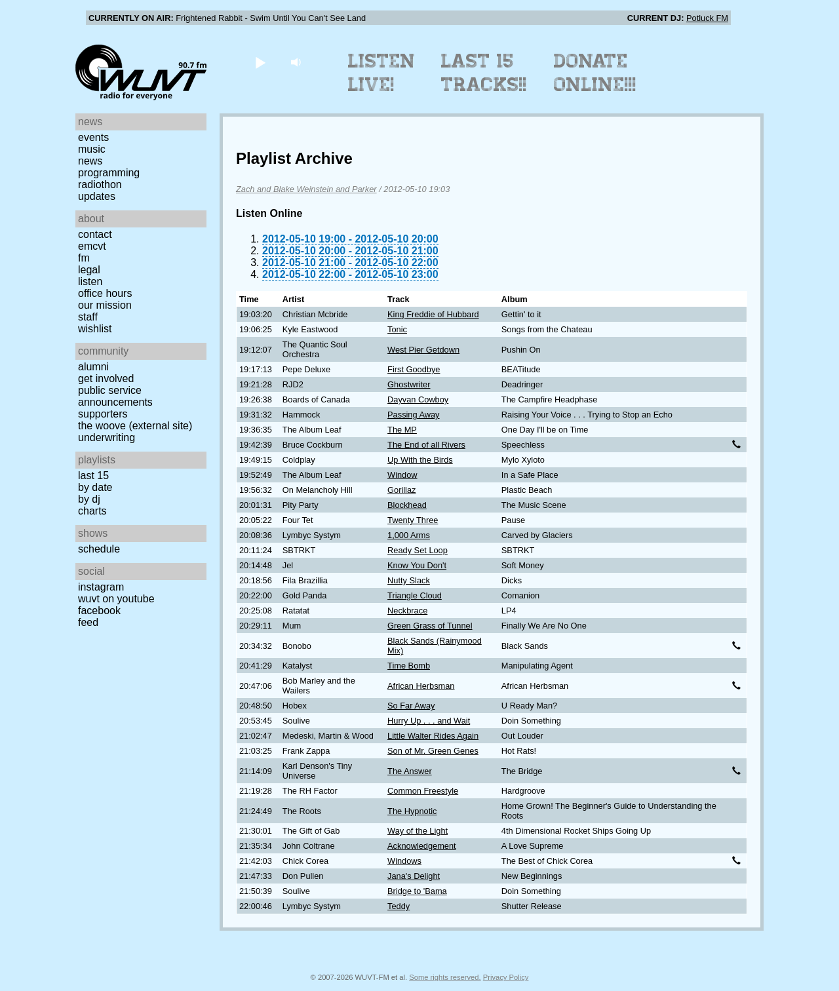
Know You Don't (416, 565)
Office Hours (105, 293)
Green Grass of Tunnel (429, 626)
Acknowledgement (421, 846)
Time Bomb (408, 665)
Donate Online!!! (595, 72)
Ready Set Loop (417, 550)
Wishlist (95, 328)
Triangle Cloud (414, 595)
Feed (88, 622)
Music (92, 149)
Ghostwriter (408, 384)
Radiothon (100, 184)
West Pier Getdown (423, 350)
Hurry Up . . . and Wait (428, 721)
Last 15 (93, 475)
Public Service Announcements (115, 396)
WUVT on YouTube (116, 598)
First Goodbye (413, 369)
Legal (89, 269)
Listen (90, 281)
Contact (95, 234)
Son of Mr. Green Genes (432, 751)
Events (93, 137)
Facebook (99, 610)
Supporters (103, 413)
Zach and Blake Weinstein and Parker (306, 189)
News (90, 160)
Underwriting (106, 437)
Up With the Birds (420, 460)
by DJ (89, 499)
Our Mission (105, 305)
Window (402, 475)
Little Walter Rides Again (432, 736)
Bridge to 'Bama (417, 891)
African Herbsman (420, 686)
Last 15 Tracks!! (484, 72)
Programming (109, 172)
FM (84, 257)
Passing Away (413, 414)
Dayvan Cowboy (417, 399)
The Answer (409, 771)
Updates (96, 196)
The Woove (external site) (135, 425)
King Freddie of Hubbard (432, 314)
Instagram (101, 587)
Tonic (397, 329)
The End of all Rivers (426, 445)
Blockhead (407, 505)
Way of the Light (417, 831)
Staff (88, 316)
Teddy (398, 906)
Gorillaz (401, 490)
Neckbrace (407, 610)
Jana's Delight (413, 876)
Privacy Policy (506, 977)
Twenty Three (412, 520)
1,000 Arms (408, 535)
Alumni (93, 366)
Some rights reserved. (444, 977)
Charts (92, 510)
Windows (404, 861)
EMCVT (92, 246)
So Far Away (411, 705)
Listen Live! (382, 72)
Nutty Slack (408, 580)
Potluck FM (707, 18)
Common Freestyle (422, 791)
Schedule (99, 548)
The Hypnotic (412, 811)
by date (95, 487)
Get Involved (106, 378)
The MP (402, 430)
